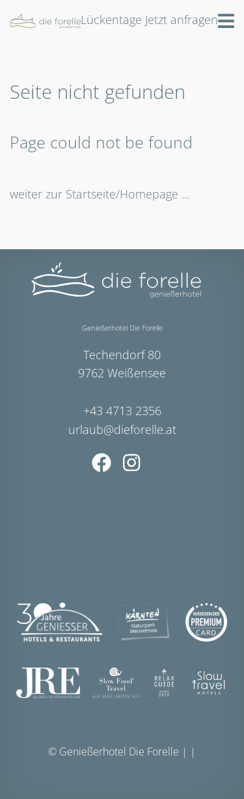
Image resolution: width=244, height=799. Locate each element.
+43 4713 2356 (122, 410)
